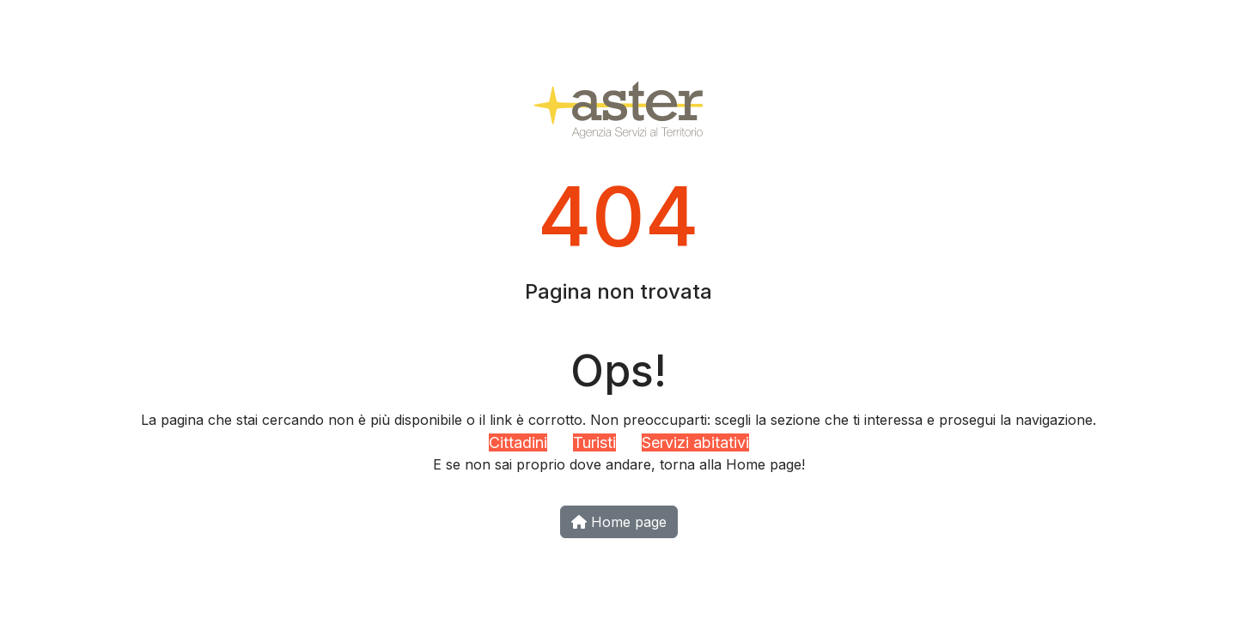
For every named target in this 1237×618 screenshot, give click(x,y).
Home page (619, 521)
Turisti (594, 442)
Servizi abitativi (695, 442)
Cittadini (518, 442)
